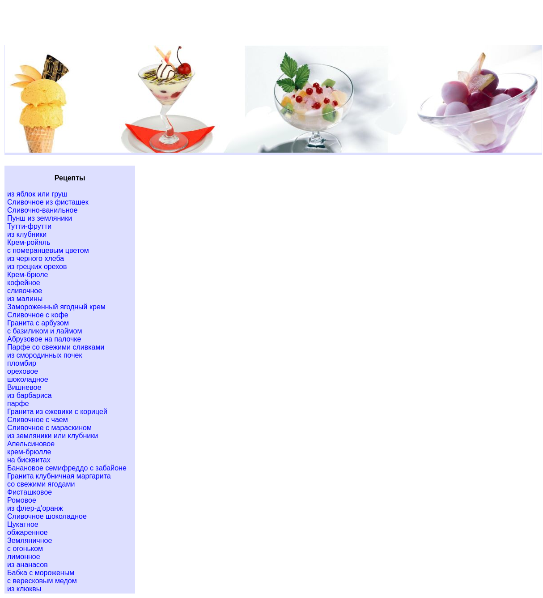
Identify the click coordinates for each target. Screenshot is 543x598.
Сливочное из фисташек (48, 202)
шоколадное (27, 379)
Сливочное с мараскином (49, 427)
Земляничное (29, 540)
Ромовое (21, 500)
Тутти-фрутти (29, 226)
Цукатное (22, 524)
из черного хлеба (35, 258)
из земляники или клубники (52, 436)
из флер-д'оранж (35, 508)
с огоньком (25, 548)
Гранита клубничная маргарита (59, 476)
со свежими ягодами (41, 484)
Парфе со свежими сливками (55, 347)
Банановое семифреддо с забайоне (67, 468)
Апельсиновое (31, 444)
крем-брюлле (29, 452)
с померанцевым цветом (48, 250)
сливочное (24, 291)
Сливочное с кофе (37, 315)
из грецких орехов (37, 266)
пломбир (21, 363)
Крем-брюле (27, 274)
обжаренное (27, 532)
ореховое (22, 371)
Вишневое (24, 387)
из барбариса (29, 395)
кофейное (23, 282)
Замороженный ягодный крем (56, 307)
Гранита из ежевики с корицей (57, 411)
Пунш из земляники (39, 218)
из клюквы (24, 589)
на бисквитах (29, 460)
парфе (18, 403)
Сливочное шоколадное (47, 516)
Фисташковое (29, 492)
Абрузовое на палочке (44, 339)
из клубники (27, 234)
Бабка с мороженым (40, 573)
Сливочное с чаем (37, 419)
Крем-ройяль (29, 242)
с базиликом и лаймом (44, 331)
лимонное (23, 556)
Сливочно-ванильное (42, 210)
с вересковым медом (42, 581)
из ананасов (27, 564)
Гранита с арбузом (38, 323)
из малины (24, 299)
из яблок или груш (37, 194)
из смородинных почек (44, 355)
